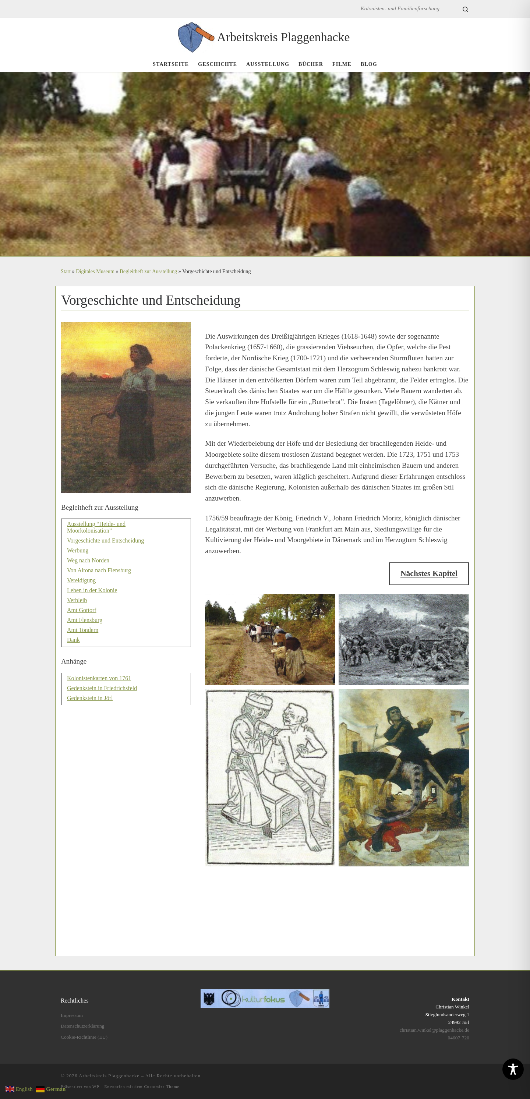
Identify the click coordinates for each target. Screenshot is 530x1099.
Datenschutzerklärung (82, 1026)
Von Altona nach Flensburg (99, 570)
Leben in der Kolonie (92, 590)
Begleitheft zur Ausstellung (148, 271)
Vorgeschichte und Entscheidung (105, 540)
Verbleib (77, 600)
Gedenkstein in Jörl (90, 698)
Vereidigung (81, 580)
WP (95, 1086)
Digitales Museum (95, 271)
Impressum (72, 1015)
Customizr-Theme (161, 1086)
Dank (73, 640)
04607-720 (459, 1037)
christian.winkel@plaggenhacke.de (434, 1030)
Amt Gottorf (81, 610)
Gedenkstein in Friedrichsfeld (102, 688)
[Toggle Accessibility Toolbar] (513, 1069)
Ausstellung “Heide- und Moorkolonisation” (96, 527)
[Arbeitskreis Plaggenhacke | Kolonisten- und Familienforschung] (196, 36)
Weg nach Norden (88, 560)
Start (66, 271)
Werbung (77, 550)
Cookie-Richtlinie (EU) (84, 1037)
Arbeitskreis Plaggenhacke (109, 1075)
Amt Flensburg (84, 620)
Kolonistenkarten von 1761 (99, 678)
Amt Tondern (82, 630)
